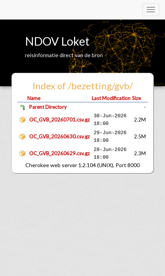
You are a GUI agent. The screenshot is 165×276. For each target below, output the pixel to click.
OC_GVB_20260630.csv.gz (59, 136)
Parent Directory (48, 107)
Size (136, 98)
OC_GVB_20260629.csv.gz (59, 153)
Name (33, 98)
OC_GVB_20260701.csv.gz (59, 120)
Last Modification (111, 98)
